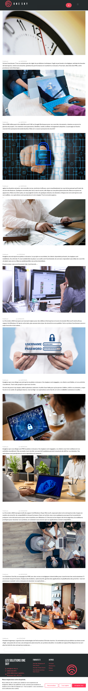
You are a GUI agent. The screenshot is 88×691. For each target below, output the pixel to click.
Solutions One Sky (13, 61)
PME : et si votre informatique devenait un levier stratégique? (38, 571)
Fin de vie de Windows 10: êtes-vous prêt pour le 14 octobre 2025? (41, 315)
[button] (77, 4)
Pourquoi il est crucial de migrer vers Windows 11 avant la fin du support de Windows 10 (40, 506)
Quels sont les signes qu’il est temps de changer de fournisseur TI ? (41, 58)
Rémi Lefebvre (12, 638)
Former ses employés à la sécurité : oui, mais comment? (34, 182)
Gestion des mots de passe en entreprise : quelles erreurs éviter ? (40, 376)
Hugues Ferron (13, 254)
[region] (44, 684)
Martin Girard (12, 318)
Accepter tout (79, 685)
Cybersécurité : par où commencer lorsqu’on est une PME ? (36, 443)
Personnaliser (51, 685)
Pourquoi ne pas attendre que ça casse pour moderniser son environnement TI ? (37, 250)
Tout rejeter (65, 685)
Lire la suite (25, 68)
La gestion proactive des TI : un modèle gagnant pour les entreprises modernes (42, 634)
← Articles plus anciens (14, 649)
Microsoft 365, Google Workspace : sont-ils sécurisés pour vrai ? (39, 119)
